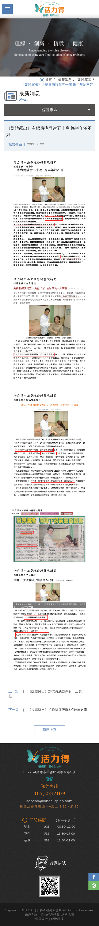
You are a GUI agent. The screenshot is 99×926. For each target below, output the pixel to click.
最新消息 (65, 80)
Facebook (93, 877)
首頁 (48, 80)
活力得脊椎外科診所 (49, 9)
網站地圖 (67, 914)
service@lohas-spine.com (49, 801)
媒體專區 (84, 80)
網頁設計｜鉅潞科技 (49, 919)
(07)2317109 (50, 794)
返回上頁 (49, 729)
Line (93, 885)
